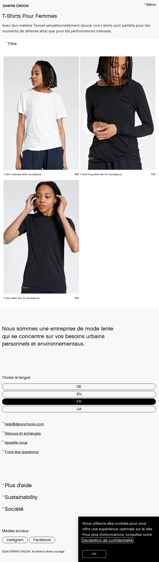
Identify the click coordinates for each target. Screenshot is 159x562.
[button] (94, 554)
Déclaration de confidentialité (107, 540)
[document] (79, 281)
